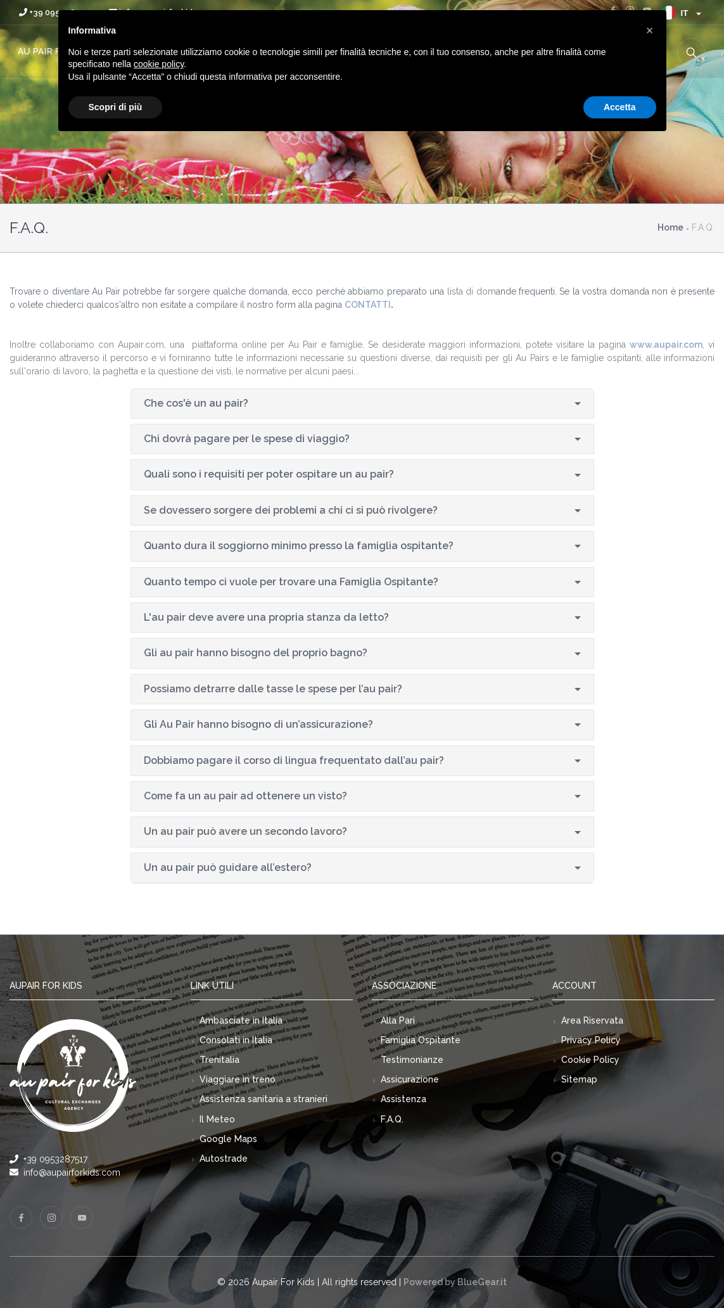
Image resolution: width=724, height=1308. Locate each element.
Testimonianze (412, 1060)
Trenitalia (219, 1060)
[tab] (362, 404)
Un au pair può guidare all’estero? (228, 867)
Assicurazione (410, 1079)
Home (670, 227)
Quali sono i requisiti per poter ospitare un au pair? (269, 474)
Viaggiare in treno (238, 1079)
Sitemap (579, 1079)
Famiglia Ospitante (420, 1040)
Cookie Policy (590, 1060)
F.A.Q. (392, 1119)
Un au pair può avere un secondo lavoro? (245, 831)
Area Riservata (592, 1020)
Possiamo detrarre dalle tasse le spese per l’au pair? (273, 689)
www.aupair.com (666, 345)
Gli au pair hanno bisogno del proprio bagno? (255, 653)
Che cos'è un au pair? (196, 403)
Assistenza (403, 1099)
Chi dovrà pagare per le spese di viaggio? (247, 439)
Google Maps (228, 1139)
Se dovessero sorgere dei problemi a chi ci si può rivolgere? (291, 510)
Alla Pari (398, 1020)
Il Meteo (217, 1119)
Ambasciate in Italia (241, 1020)
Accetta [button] (620, 107)
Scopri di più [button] (116, 107)
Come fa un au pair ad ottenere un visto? (245, 796)
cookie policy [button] (159, 64)
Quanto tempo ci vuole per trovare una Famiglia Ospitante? (291, 582)
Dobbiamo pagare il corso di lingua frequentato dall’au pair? (294, 760)
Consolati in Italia (236, 1040)
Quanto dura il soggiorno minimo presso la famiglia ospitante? (299, 546)
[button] (650, 30)
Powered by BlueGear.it (455, 1282)
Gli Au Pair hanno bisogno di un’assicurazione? (258, 724)
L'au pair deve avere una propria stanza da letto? (266, 617)
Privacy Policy (591, 1040)
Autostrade (224, 1158)
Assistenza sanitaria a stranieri (263, 1099)
